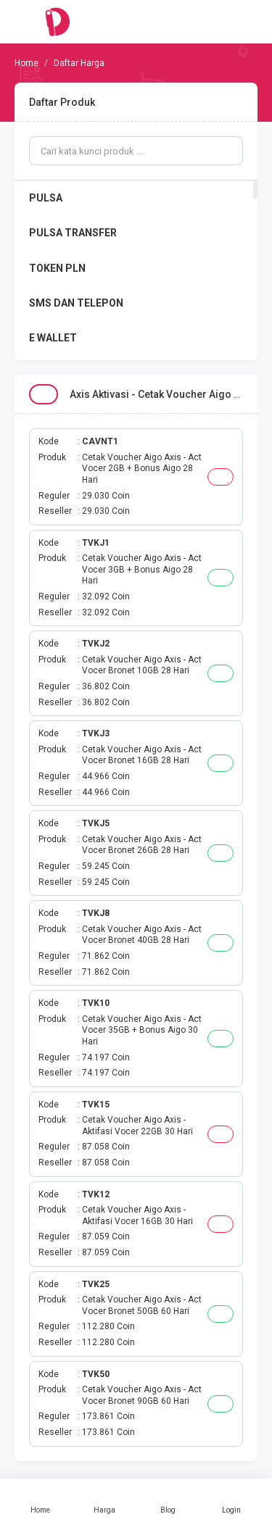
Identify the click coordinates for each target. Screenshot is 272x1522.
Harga (104, 1500)
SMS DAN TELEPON (76, 303)
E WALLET (53, 338)
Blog (168, 1500)
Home (41, 1500)
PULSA (45, 198)
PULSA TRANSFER (73, 232)
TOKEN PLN (57, 268)
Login (231, 1500)
